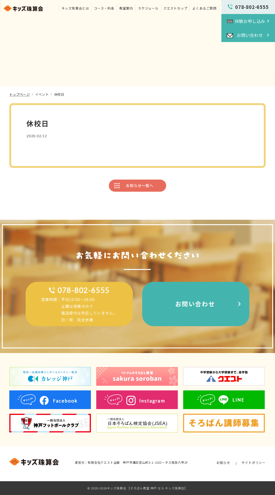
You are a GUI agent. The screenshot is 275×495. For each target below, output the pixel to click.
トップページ (19, 94)
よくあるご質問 (204, 8)
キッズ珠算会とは (75, 8)
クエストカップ (175, 8)
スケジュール (148, 8)
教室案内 (126, 8)
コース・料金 (104, 8)
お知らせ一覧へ (139, 185)
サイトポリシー (253, 462)
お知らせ (223, 462)
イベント (42, 94)
